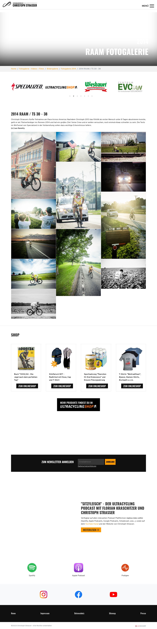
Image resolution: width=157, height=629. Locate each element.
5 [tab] (82, 96)
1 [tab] (67, 96)
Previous (8, 88)
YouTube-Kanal (92, 524)
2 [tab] (71, 96)
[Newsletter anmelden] (91, 462)
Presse (143, 613)
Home (13, 613)
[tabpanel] (27, 88)
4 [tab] (78, 96)
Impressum (44, 613)
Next (149, 88)
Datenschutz (79, 613)
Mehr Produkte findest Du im (76, 402)
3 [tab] (75, 96)
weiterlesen (89, 530)
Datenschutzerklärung (87, 466)
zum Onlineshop (27, 386)
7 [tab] (89, 96)
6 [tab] (86, 96)
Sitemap (112, 613)
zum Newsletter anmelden (58, 462)
